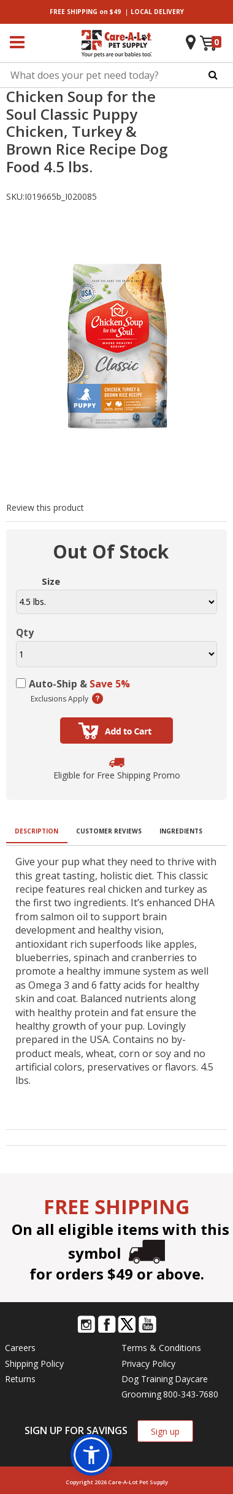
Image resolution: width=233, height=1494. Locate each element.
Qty (25, 632)
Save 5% (110, 683)
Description (36, 831)
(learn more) (97, 698)
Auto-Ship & (79, 683)
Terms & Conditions (161, 1347)
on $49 (85, 11)
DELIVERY (157, 11)
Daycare (191, 1379)
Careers (20, 1347)
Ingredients (180, 831)
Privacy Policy (148, 1363)
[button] (91, 1455)
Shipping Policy (34, 1363)
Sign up (165, 1431)
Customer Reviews (109, 831)
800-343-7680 (190, 1394)
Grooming (141, 1394)
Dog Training (147, 1379)
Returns (20, 1379)
